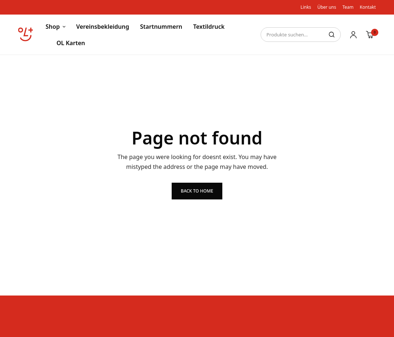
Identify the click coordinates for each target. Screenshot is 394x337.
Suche (332, 34)
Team (348, 7)
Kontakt (368, 7)
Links (306, 7)
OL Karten (70, 43)
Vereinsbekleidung (102, 27)
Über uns (326, 7)
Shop (53, 27)
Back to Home (197, 191)
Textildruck (209, 27)
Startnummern (161, 27)
